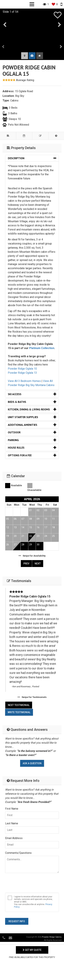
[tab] (32, 158)
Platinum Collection (41, 348)
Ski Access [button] (14, 394)
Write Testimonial (19, 712)
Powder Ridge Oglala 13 (22, 372)
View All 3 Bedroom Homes (24, 381)
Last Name (11, 823)
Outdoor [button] (14, 432)
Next (38, 563)
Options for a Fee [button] (20, 455)
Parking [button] (13, 440)
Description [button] (16, 158)
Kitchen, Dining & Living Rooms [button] (29, 409)
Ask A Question (32, 763)
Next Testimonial (19, 705)
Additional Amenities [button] (22, 424)
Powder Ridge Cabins (51, 937)
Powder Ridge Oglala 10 (22, 368)
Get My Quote (32, 950)
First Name (11, 808)
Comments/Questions (18, 852)
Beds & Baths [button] (17, 402)
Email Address (14, 838)
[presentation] (3, 46)
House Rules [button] (16, 447)
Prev (26, 563)
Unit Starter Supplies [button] (23, 417)
